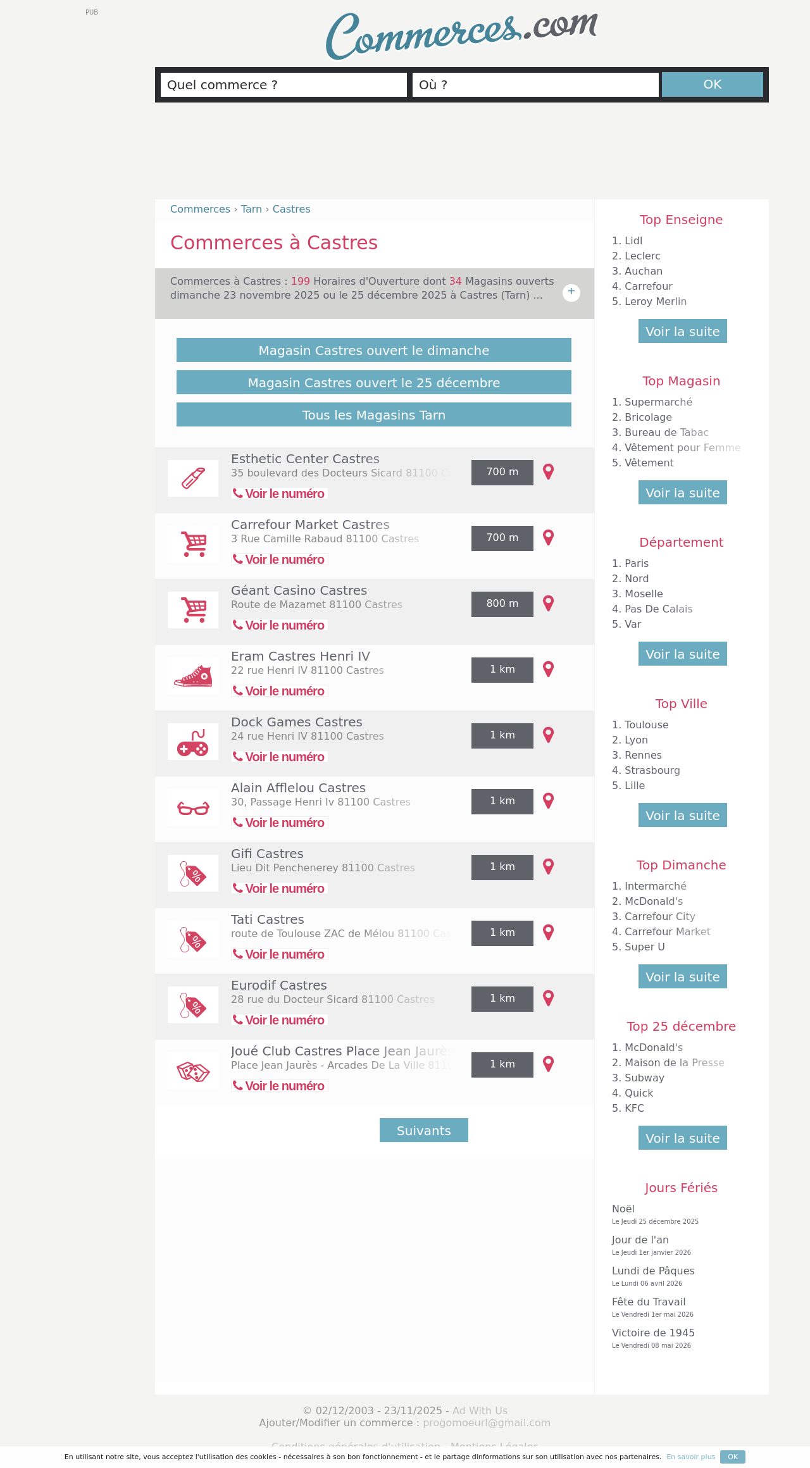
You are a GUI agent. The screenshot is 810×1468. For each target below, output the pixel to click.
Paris (637, 563)
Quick (639, 1093)
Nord (637, 579)
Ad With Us (480, 1411)
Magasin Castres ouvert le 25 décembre (374, 382)
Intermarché (656, 886)
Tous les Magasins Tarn (374, 415)
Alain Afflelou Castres (298, 787)
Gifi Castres (267, 853)
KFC (634, 1108)
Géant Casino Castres (299, 590)
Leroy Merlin (656, 301)
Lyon (636, 740)
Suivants (424, 1130)
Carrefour (648, 286)
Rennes (643, 755)
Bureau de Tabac (667, 432)
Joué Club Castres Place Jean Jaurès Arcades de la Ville (403, 1051)
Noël (678, 1214)
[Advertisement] (462, 156)
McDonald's (654, 901)
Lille (635, 786)
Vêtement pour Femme (683, 448)
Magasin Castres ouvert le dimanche (373, 350)
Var (633, 624)
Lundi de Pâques (678, 1276)
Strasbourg (652, 770)
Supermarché (658, 402)
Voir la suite (682, 331)
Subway (644, 1078)
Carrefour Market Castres (310, 524)
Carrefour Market (668, 932)
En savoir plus (690, 1457)
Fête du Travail (678, 1307)
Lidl (633, 241)
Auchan (644, 271)
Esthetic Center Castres (305, 458)
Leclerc (643, 256)
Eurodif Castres (279, 985)
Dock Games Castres (297, 722)
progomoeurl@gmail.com (487, 1423)
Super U (645, 947)
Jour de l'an (678, 1245)
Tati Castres (267, 919)
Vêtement (649, 463)
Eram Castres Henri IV (300, 656)
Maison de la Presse (675, 1063)
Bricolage (648, 417)
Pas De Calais (658, 609)
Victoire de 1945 (678, 1338)
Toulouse (647, 725)
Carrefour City (660, 917)
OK (713, 84)
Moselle (644, 594)
